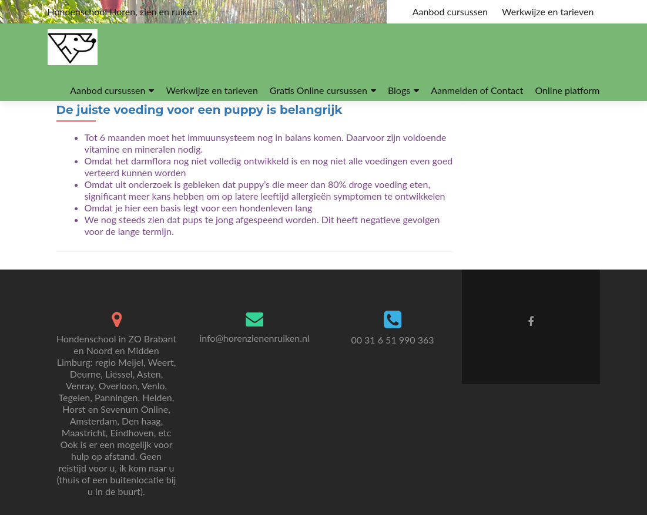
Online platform (567, 90)
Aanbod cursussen (450, 11)
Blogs (399, 90)
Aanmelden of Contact (477, 90)
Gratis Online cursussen (318, 90)
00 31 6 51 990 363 (392, 339)
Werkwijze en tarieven (548, 11)
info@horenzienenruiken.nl (254, 338)
